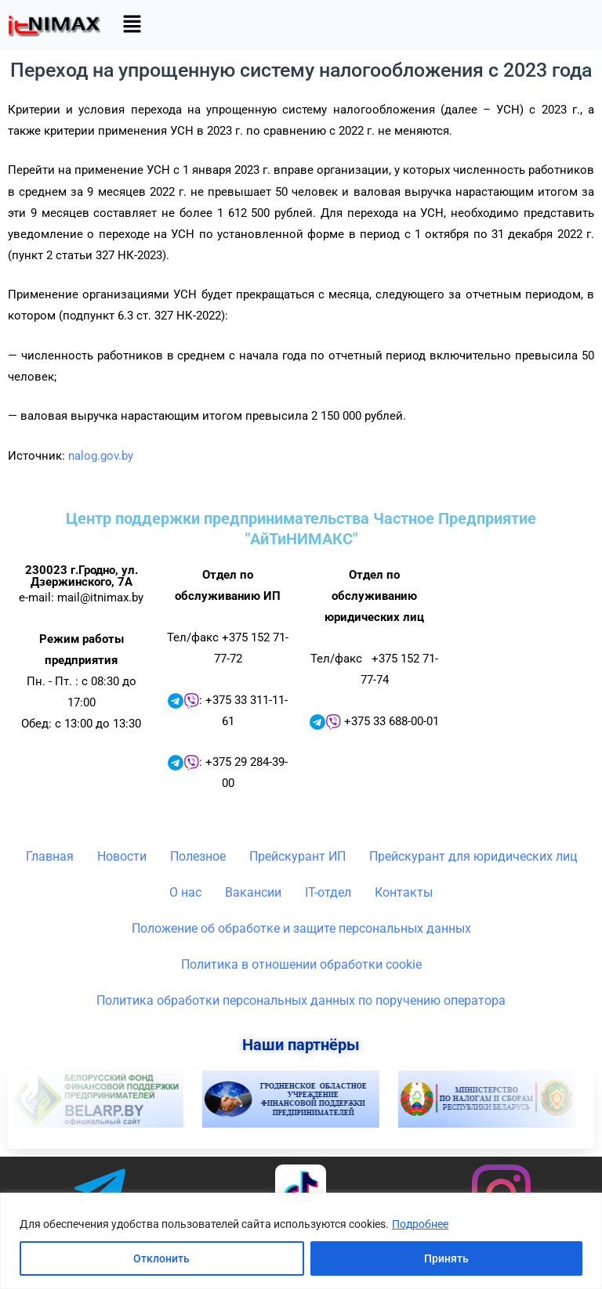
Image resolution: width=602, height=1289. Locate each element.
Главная (50, 856)
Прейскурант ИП (297, 856)
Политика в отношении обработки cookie (301, 964)
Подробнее (420, 1224)
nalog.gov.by (100, 456)
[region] (301, 1241)
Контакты (404, 892)
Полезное (198, 856)
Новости (122, 856)
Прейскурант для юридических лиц (473, 856)
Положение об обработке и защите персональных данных (301, 928)
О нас (185, 892)
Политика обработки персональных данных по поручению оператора (301, 1000)
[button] (131, 25)
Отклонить (161, 1258)
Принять (446, 1258)
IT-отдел (328, 892)
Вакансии (253, 892)
